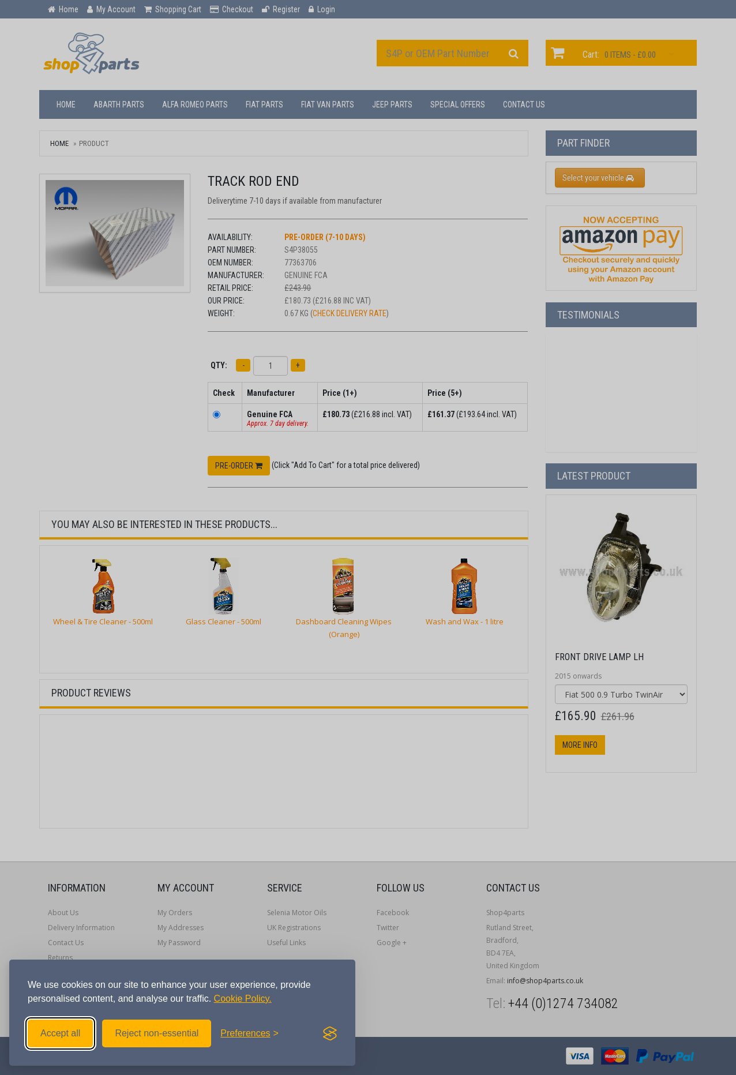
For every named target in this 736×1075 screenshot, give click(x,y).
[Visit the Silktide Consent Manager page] (330, 1033)
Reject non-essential (156, 1033)
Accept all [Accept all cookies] (60, 1033)
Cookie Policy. (243, 998)
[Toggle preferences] (249, 1033)
